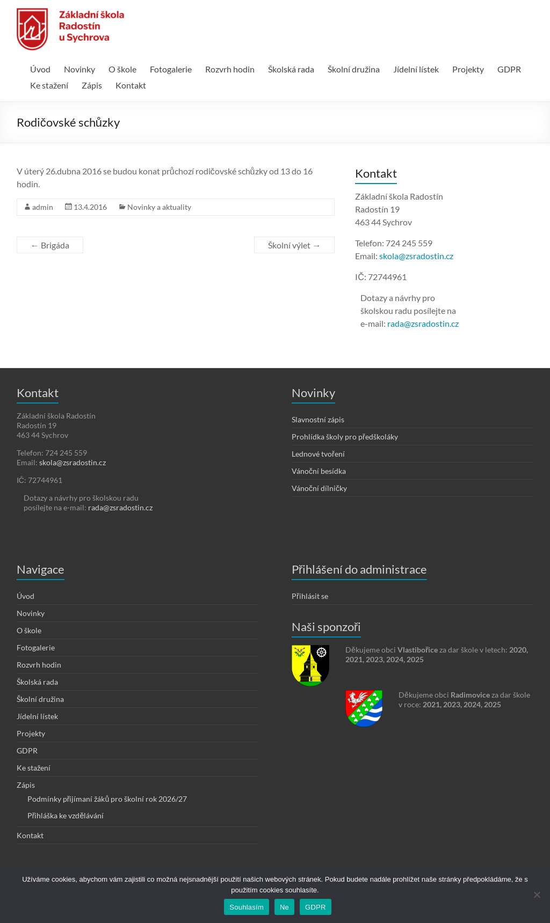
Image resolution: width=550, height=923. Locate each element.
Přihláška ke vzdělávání (65, 815)
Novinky (79, 69)
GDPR (509, 69)
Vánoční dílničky (319, 488)
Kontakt (130, 85)
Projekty (468, 69)
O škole (122, 69)
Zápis (92, 85)
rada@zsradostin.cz (423, 323)
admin (42, 206)
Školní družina (354, 69)
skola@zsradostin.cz (416, 256)
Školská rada (291, 69)
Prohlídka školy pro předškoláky (345, 436)
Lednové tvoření (318, 453)
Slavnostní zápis (318, 419)
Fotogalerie (171, 69)
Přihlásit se (310, 595)
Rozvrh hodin (230, 69)
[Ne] (536, 894)
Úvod (40, 69)
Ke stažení (49, 85)
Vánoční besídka (319, 470)
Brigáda (50, 245)
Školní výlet (294, 245)
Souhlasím (246, 907)
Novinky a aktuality (159, 206)
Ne (284, 907)
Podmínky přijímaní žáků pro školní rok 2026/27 (107, 798)
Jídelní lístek (416, 69)
